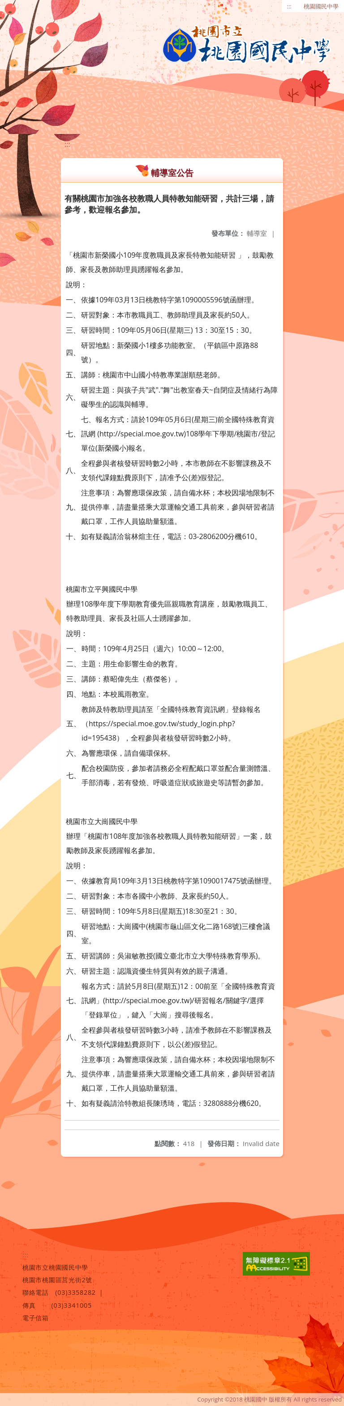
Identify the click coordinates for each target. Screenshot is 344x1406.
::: (289, 6)
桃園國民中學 (321, 6)
